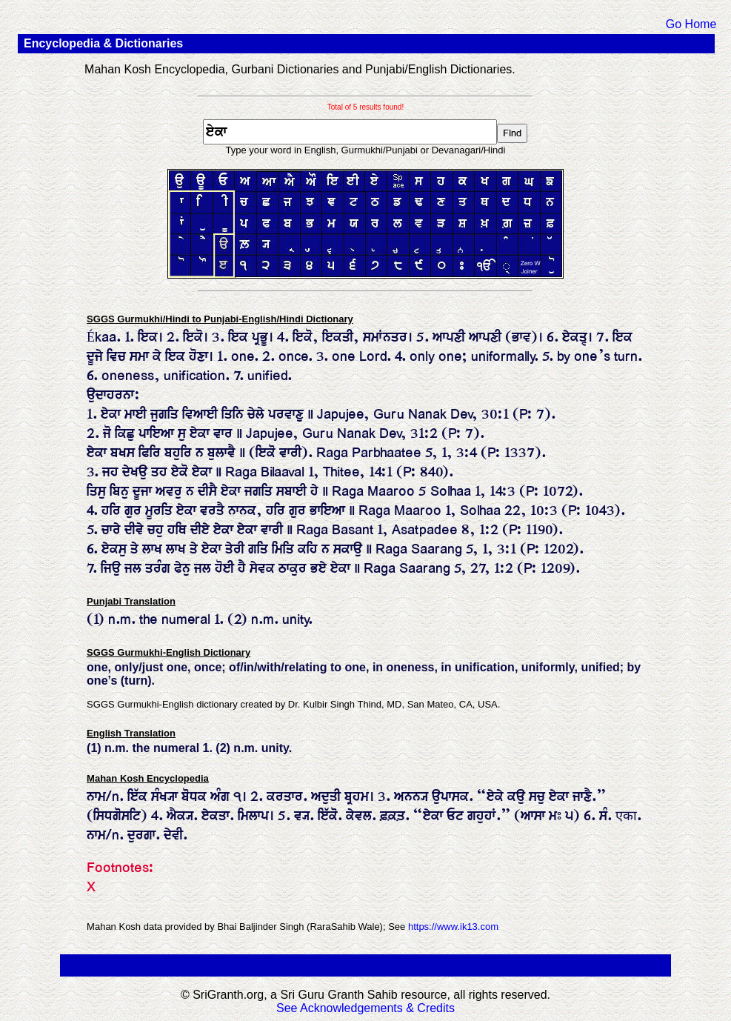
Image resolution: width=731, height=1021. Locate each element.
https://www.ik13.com (453, 926)
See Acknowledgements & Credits (365, 1008)
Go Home (691, 24)
